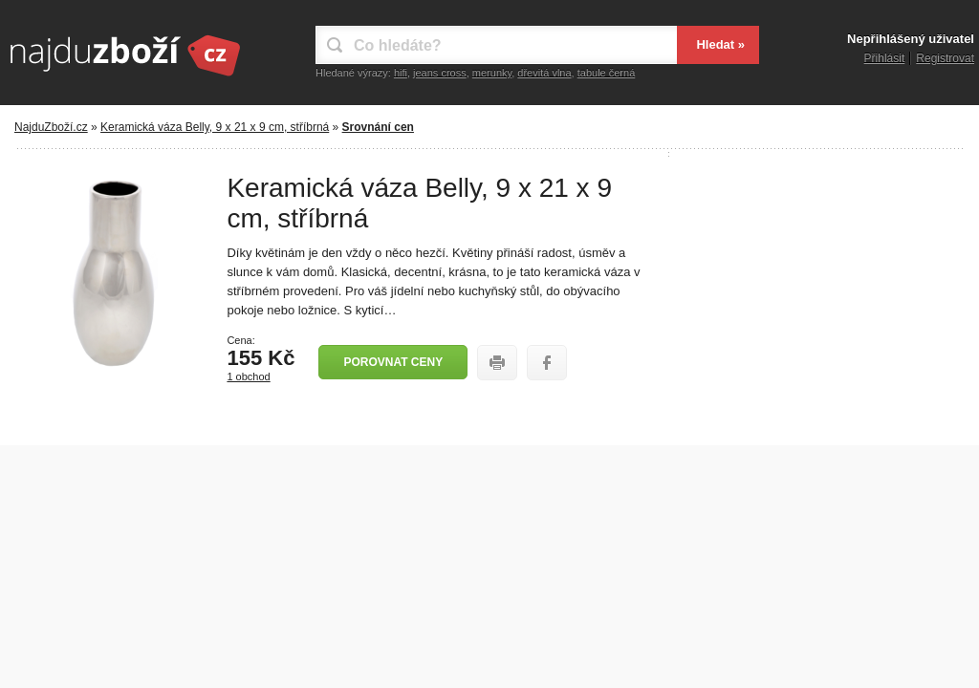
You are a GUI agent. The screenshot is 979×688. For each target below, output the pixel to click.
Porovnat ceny (393, 362)
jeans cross (440, 72)
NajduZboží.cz (51, 127)
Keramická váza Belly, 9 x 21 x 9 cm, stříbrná (214, 127)
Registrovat (945, 58)
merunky (491, 72)
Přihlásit (884, 58)
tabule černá (606, 72)
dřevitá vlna (544, 72)
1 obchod (248, 376)
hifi (400, 72)
